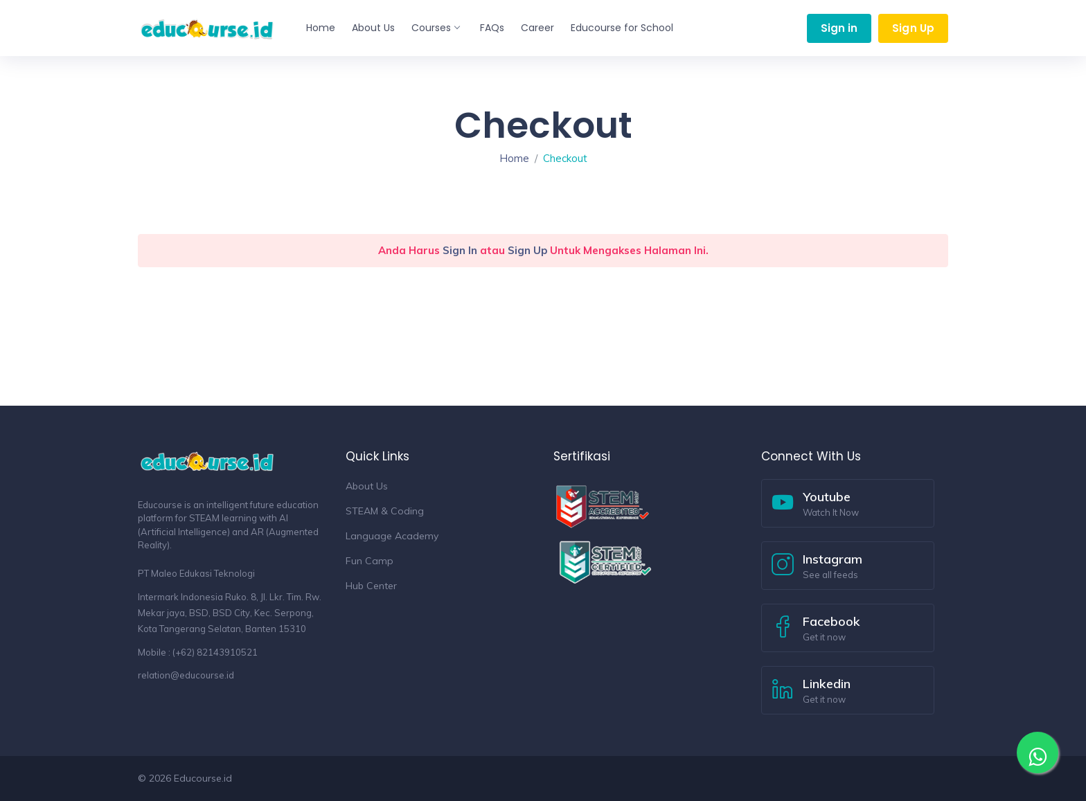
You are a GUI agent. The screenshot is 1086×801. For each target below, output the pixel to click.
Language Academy (392, 536)
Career (537, 28)
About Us (373, 28)
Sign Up (913, 28)
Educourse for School (622, 28)
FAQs (492, 28)
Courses (435, 28)
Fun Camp (369, 561)
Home (320, 28)
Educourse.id (203, 778)
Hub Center (371, 585)
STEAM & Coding (385, 511)
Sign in (839, 28)
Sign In (460, 250)
